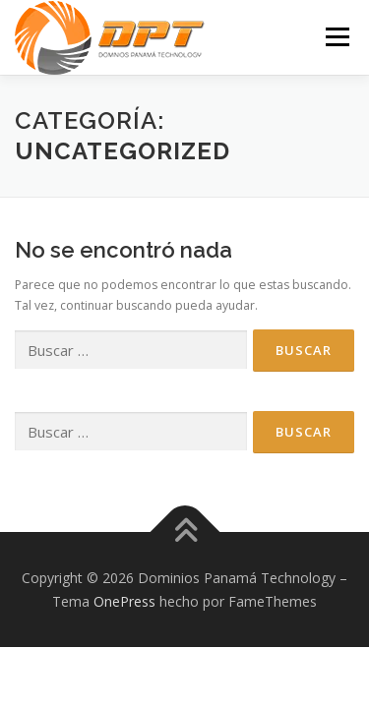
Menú (336, 37)
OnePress (124, 601)
